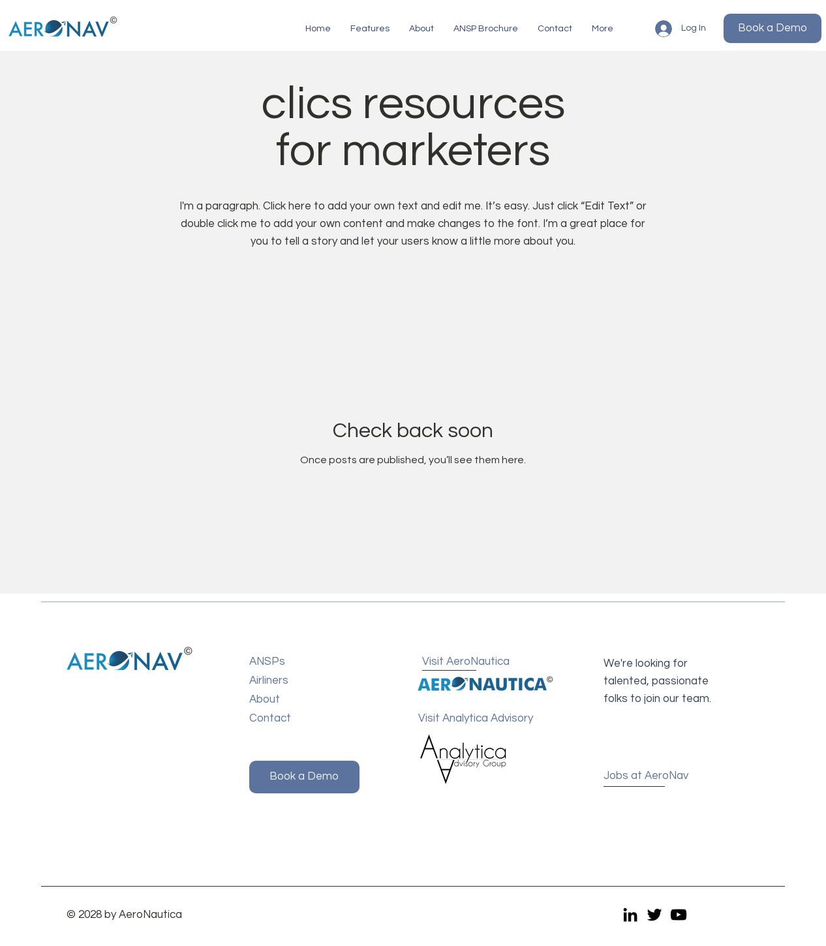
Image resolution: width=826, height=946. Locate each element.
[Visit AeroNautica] (470, 662)
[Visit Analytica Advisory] (480, 719)
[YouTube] (678, 914)
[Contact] (296, 719)
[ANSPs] (296, 662)
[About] (296, 700)
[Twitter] (654, 914)
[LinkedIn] (630, 914)
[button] (370, 28)
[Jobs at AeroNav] (650, 776)
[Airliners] (296, 681)
